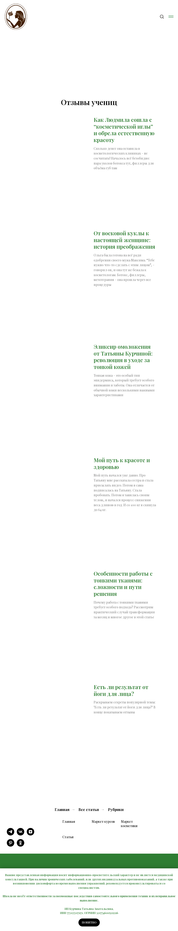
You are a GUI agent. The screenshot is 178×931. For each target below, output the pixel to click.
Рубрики (116, 809)
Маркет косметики (129, 823)
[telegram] (10, 834)
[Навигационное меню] (170, 16)
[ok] (20, 845)
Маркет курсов (103, 821)
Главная (62, 809)
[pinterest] (10, 845)
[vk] (20, 834)
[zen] (30, 834)
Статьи (67, 837)
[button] (162, 16)
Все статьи (88, 809)
